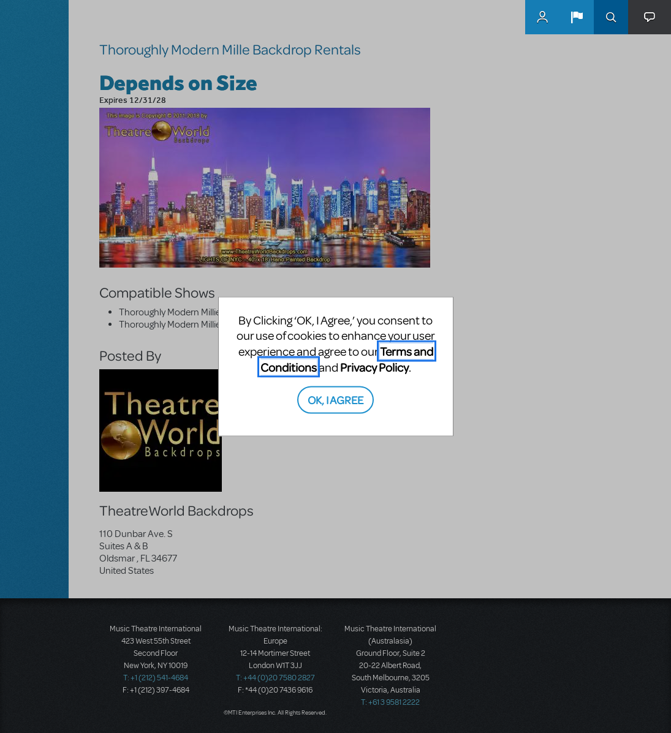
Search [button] (611, 17)
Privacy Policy (374, 366)
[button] (576, 17)
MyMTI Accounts (542, 17)
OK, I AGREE (335, 400)
